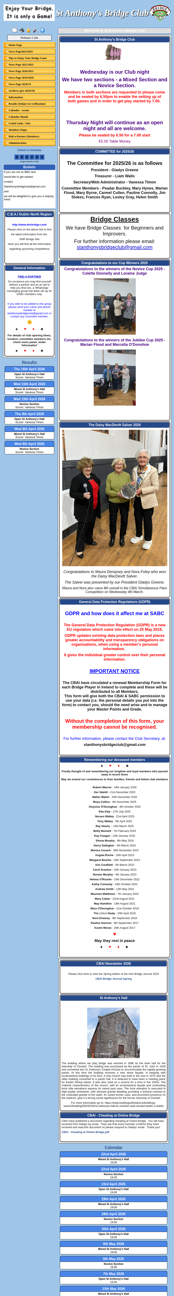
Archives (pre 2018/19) (20, 90)
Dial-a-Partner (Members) (22, 136)
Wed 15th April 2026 (29, 384)
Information (14, 97)
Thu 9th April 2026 (29, 414)
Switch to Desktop (29, 150)
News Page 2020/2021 (20, 71)
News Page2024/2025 (19, 51)
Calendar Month (17, 116)
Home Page (14, 45)
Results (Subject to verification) (25, 103)
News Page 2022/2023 (20, 64)
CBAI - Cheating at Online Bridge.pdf (85, 1132)
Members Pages (16, 129)
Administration (16, 142)
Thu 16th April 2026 (29, 369)
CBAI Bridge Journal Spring (113, 978)
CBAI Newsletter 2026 (113, 963)
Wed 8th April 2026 (29, 429)
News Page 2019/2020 (20, 77)
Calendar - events (17, 110)
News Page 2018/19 (18, 84)
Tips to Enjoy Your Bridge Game (26, 58)
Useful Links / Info (18, 123)
